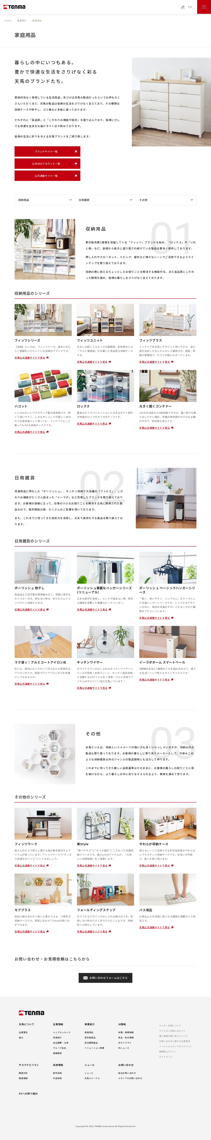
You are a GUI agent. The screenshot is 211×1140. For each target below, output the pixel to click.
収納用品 (23, 200)
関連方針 (23, 1072)
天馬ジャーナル (92, 1078)
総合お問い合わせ (127, 1072)
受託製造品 (90, 1037)
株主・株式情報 (126, 1037)
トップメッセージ (62, 1032)
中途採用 (57, 1078)
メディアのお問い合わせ (130, 1078)
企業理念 (23, 1032)
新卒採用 (57, 1072)
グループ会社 (59, 1047)
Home (8, 20)
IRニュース (123, 1047)
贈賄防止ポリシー (168, 1051)
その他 (143, 200)
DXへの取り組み (28, 1093)
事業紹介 (22, 20)
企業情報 (58, 1024)
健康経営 (57, 1053)
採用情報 (58, 1065)
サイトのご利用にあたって (172, 1030)
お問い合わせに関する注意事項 (174, 1041)
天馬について (26, 1024)
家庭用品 (89, 1032)
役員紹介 (57, 1037)
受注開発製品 (91, 1042)
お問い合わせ (126, 1065)
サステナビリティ (29, 1065)
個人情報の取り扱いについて (173, 1035)
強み (21, 1037)
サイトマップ (166, 1056)
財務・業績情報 (126, 1032)
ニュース (90, 1065)
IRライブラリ (124, 1042)
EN (190, 7)
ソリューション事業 (94, 1047)
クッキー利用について (170, 1025)
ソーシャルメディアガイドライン (175, 1046)
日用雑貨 (84, 200)
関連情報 (23, 1078)
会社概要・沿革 (60, 1042)
